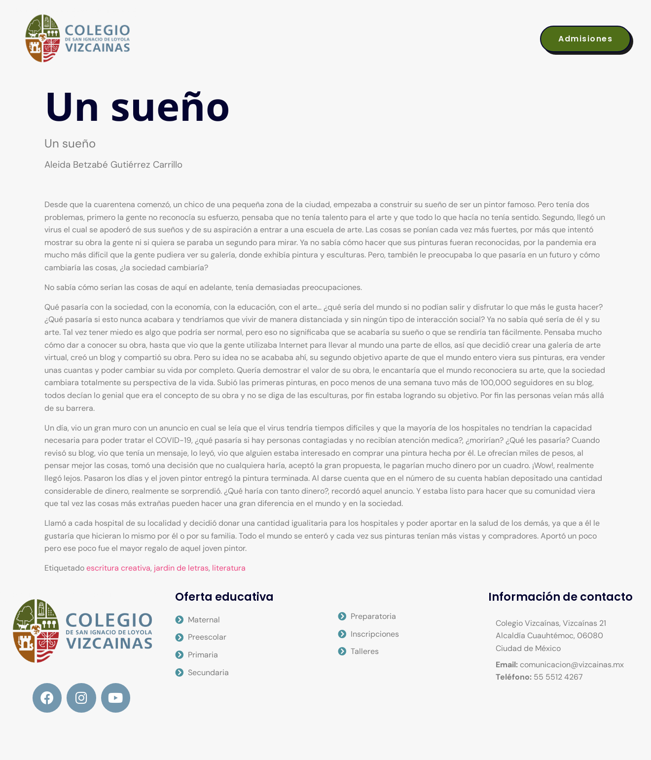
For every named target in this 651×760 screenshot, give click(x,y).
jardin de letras (181, 568)
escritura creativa (118, 568)
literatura (229, 568)
